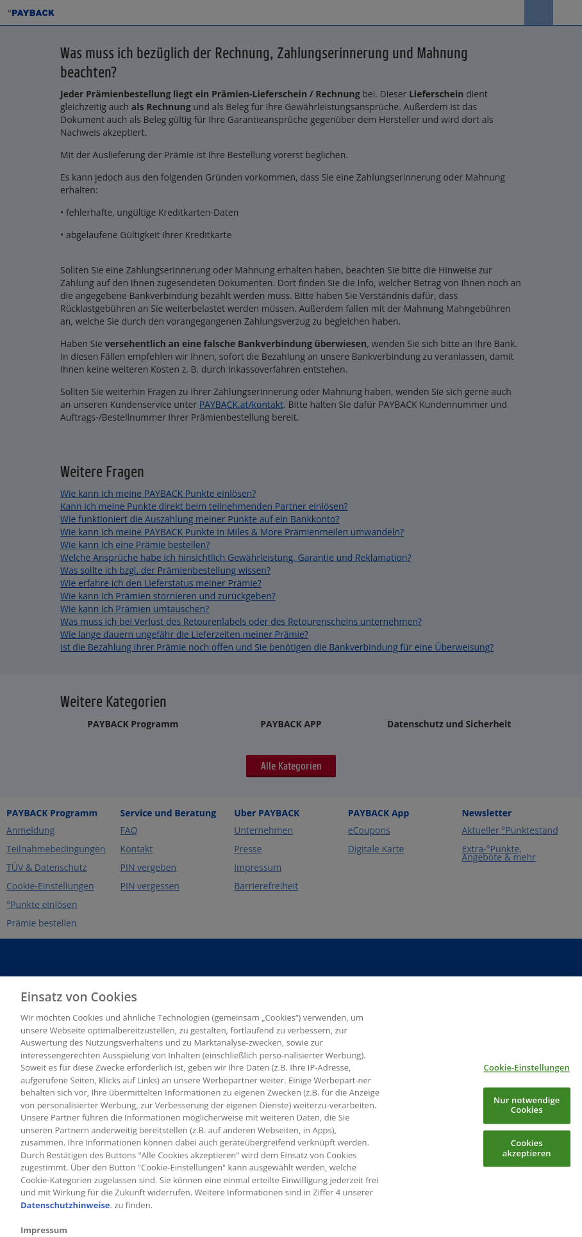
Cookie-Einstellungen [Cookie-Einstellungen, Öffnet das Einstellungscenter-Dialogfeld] (527, 1077)
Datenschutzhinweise (65, 1214)
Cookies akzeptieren (527, 1158)
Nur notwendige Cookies (527, 1115)
